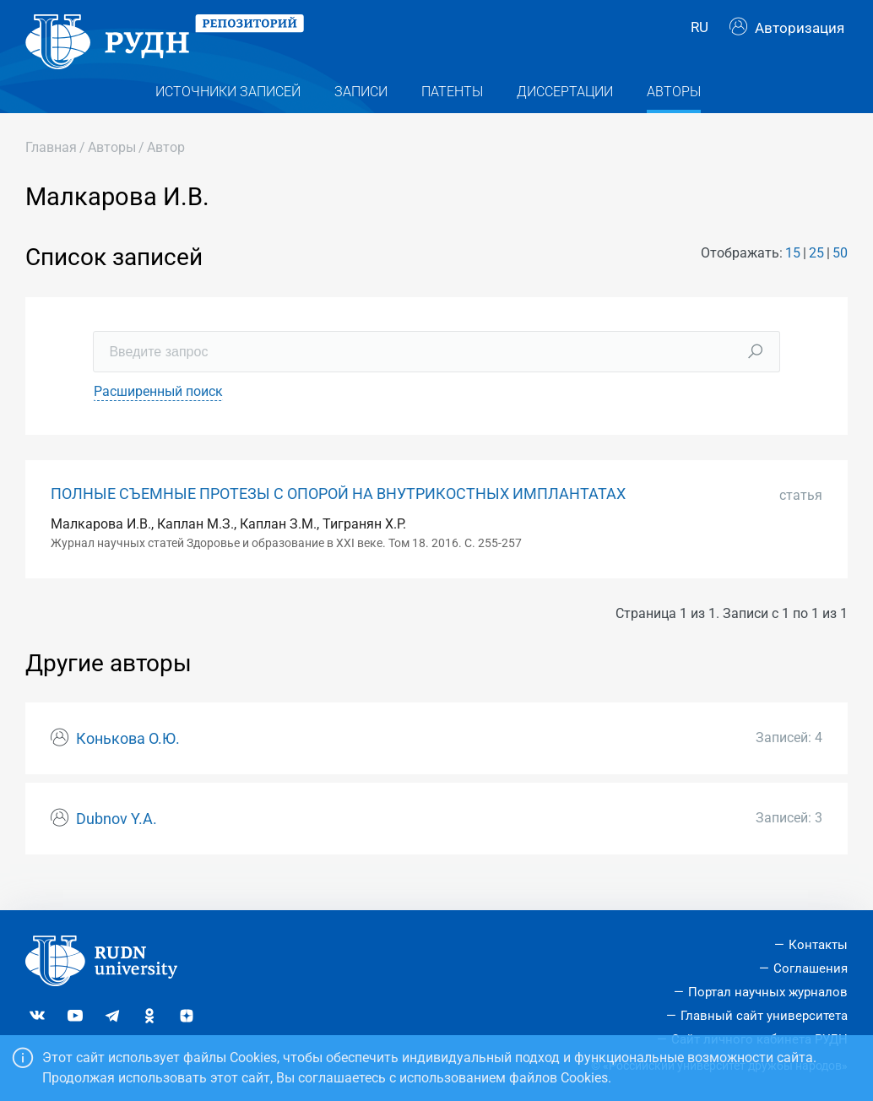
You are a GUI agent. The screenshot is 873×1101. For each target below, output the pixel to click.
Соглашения (810, 968)
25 (816, 276)
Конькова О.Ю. (128, 761)
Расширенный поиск (158, 413)
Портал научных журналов (768, 992)
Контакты (818, 944)
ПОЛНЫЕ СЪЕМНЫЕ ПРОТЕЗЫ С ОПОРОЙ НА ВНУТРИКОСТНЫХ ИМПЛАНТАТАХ (338, 515)
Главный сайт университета (764, 1015)
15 (792, 276)
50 (840, 276)
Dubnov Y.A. (116, 841)
